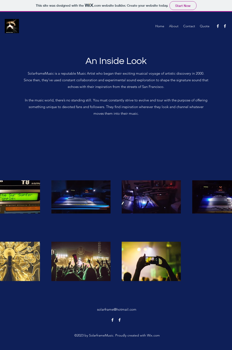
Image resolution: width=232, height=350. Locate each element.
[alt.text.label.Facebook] (217, 26)
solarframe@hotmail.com (116, 309)
